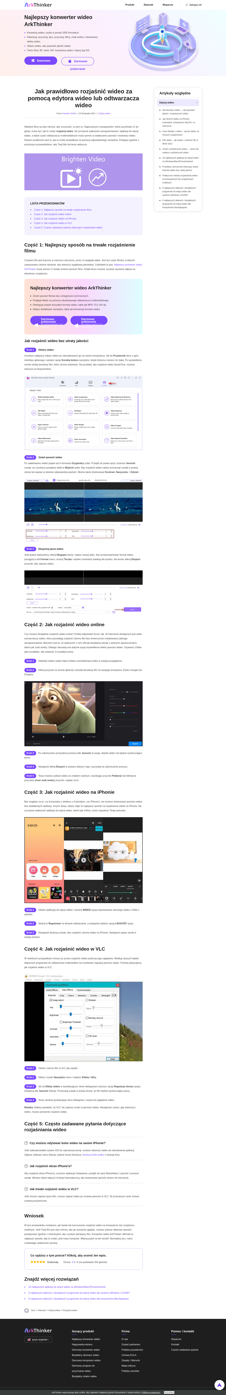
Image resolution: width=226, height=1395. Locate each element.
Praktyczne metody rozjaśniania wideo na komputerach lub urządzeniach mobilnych (180, 179)
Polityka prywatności (132, 1350)
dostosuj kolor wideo (93, 1155)
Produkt (129, 5)
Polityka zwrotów (130, 1371)
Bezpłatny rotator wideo (84, 1376)
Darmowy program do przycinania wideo (83, 1368)
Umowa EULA (129, 1355)
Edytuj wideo (104, 113)
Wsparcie (168, 5)
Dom (33, 1310)
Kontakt (175, 1344)
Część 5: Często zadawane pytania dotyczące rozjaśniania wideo (68, 227)
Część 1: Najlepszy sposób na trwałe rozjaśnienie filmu (63, 210)
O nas (125, 1339)
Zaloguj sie (193, 4)
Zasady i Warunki (131, 1360)
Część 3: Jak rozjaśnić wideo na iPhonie (55, 218)
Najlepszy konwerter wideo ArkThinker (58, 20)
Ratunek (148, 5)
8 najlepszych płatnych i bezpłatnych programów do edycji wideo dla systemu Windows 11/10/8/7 (79, 1293)
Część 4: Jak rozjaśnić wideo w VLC (53, 223)
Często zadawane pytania (184, 1350)
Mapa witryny (129, 1365)
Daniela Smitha (69, 113)
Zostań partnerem (131, 1344)
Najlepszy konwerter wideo (86, 1339)
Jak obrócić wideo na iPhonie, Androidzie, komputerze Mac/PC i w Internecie (178, 122)
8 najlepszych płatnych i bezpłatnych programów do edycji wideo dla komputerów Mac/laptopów (79, 1298)
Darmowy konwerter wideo (86, 1350)
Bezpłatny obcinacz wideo (85, 1355)
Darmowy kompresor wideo (86, 1360)
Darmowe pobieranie (40, 62)
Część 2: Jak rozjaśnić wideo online (53, 214)
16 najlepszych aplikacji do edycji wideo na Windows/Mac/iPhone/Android (67, 1287)
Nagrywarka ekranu (82, 1344)
